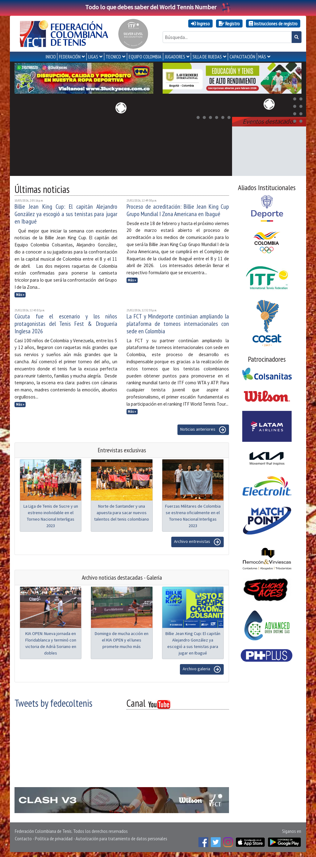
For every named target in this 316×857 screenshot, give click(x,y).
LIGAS (93, 56)
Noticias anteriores (203, 429)
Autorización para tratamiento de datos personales (121, 838)
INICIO (51, 56)
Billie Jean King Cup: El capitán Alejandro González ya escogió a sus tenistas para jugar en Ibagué (66, 214)
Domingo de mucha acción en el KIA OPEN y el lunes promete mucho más (121, 640)
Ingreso (200, 23)
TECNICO (113, 56)
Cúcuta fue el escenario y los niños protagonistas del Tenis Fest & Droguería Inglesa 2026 (66, 323)
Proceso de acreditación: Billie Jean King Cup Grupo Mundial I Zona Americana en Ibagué (178, 210)
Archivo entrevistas (197, 542)
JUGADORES (175, 56)
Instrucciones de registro (273, 23)
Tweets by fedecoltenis (53, 703)
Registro (229, 23)
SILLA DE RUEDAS (207, 56)
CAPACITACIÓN (242, 56)
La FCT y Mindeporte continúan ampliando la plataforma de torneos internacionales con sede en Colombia (178, 323)
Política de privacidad (54, 838)
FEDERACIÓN (70, 56)
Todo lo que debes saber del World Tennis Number (158, 7)
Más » (20, 294)
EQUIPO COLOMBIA (145, 56)
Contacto (23, 838)
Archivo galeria (202, 669)
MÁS (262, 56)
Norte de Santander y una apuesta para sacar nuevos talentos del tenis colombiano (121, 512)
